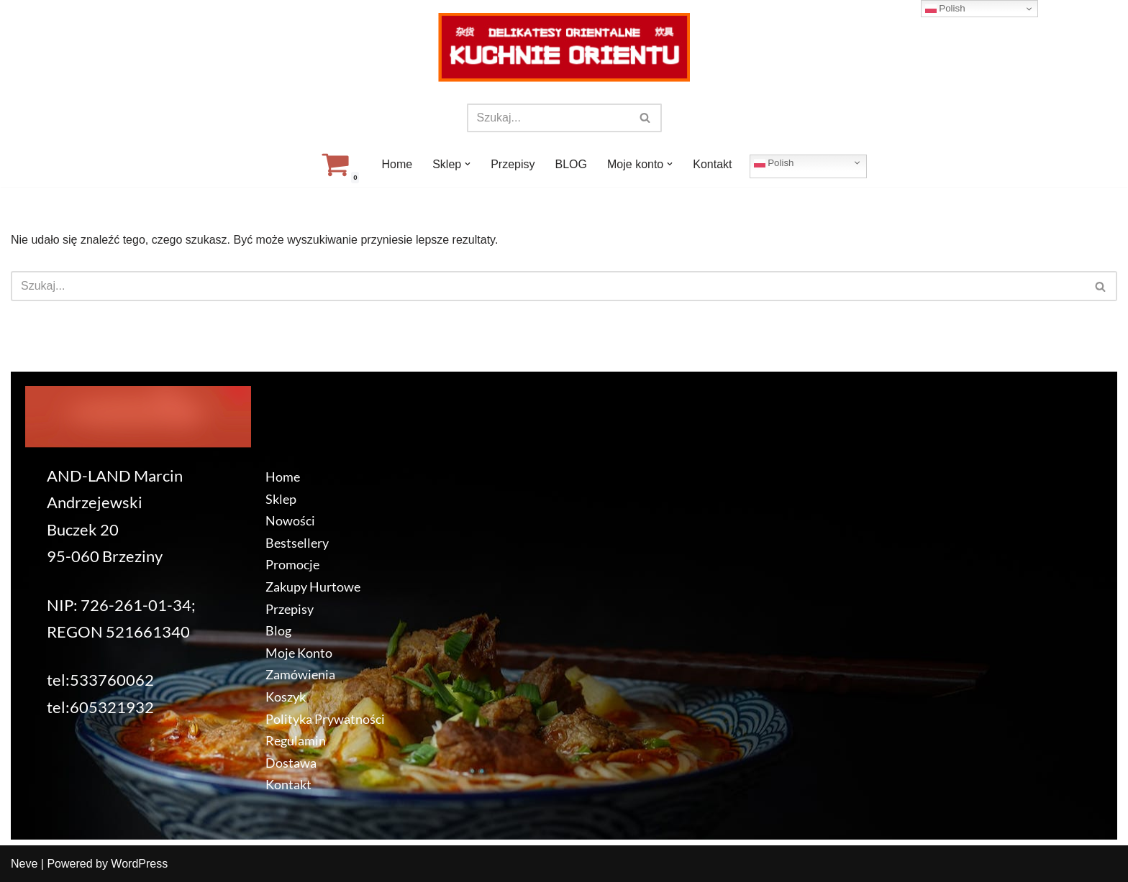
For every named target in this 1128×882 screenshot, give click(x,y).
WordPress (139, 864)
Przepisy (513, 164)
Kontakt (712, 164)
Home (396, 164)
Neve (24, 864)
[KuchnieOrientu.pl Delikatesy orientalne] (564, 47)
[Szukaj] (548, 118)
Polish (774, 162)
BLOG (571, 164)
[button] (467, 164)
